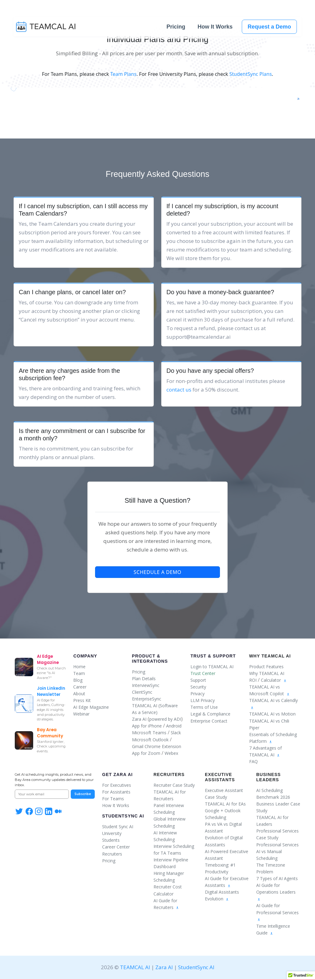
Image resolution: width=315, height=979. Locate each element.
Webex (171, 753)
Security (198, 687)
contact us (178, 389)
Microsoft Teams (149, 732)
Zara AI (139, 719)
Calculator (271, 680)
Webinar (81, 714)
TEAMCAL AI (135, 967)
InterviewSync (145, 685)
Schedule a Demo (157, 572)
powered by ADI (165, 719)
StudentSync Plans (250, 74)
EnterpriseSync (146, 699)
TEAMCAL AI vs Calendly (273, 700)
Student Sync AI (117, 826)
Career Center (116, 847)
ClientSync (142, 692)
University (112, 833)
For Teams (113, 799)
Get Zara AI (117, 774)
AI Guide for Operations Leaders (276, 891)
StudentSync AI (123, 815)
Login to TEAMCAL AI (211, 666)
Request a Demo (269, 28)
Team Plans (123, 74)
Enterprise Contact (208, 721)
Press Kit (82, 700)
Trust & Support (213, 655)
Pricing (175, 28)
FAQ (253, 761)
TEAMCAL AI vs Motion (272, 714)
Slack (176, 732)
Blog (77, 680)
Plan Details (144, 678)
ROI (253, 680)
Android (173, 726)
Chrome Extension (163, 746)
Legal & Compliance (210, 714)
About (79, 693)
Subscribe (82, 794)
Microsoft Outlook (150, 740)
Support (198, 680)
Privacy (197, 693)
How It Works (215, 28)
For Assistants (116, 792)
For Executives (116, 785)
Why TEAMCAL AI (266, 673)
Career (79, 687)
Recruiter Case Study (174, 785)
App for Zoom (146, 753)
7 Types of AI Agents (277, 878)
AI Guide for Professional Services (277, 912)
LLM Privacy (202, 700)
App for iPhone (147, 726)
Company (85, 655)
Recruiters (112, 854)
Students (111, 840)
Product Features (266, 666)
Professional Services (277, 845)
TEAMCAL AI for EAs (225, 804)
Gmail (137, 746)
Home (79, 666)
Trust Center (202, 673)
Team (79, 673)
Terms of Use (204, 707)
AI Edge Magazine (91, 707)
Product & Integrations (150, 658)
